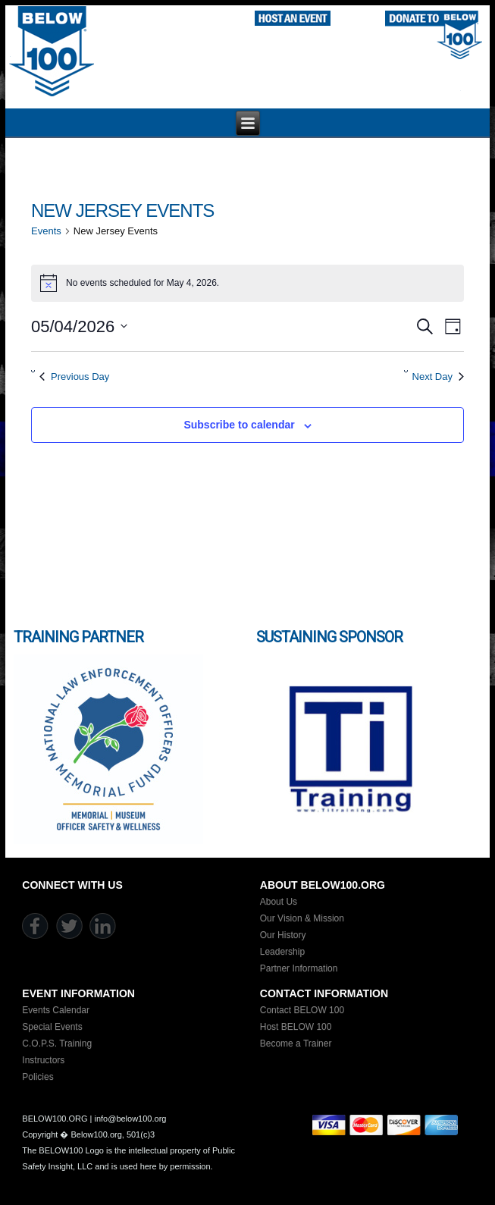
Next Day (438, 376)
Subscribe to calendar (238, 425)
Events (46, 231)
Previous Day (74, 376)
